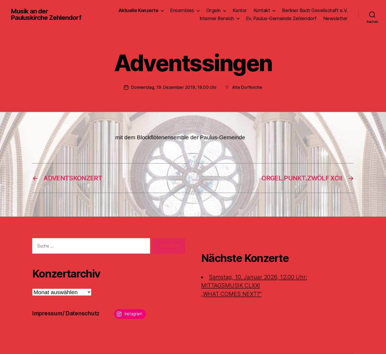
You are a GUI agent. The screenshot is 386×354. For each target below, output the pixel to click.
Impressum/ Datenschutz (65, 313)
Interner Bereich (217, 18)
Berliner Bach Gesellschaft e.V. (315, 10)
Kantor (240, 10)
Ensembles (182, 10)
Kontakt (262, 10)
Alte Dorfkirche (247, 87)
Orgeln (213, 10)
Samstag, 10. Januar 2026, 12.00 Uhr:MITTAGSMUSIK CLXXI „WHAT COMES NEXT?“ (254, 285)
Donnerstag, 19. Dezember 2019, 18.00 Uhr (173, 87)
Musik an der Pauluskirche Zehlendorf (46, 14)
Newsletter (335, 18)
